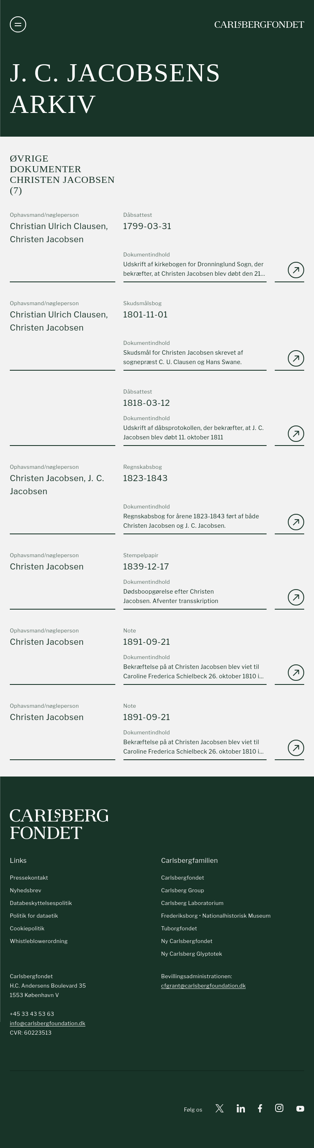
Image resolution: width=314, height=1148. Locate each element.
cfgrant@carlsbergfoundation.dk (203, 985)
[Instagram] (279, 1109)
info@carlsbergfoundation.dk (47, 1023)
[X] (219, 1109)
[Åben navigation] (18, 24)
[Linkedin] (241, 1109)
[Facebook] (260, 1109)
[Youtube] (300, 1109)
